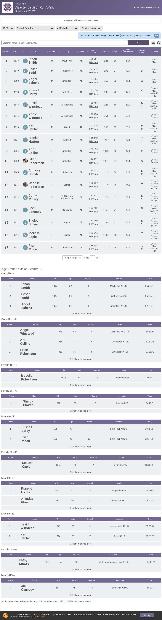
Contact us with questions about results (81, 20)
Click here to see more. (81, 314)
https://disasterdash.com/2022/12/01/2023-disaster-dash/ (62, 602)
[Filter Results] (153, 43)
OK (156, 35)
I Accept (146, 615)
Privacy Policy (40, 616)
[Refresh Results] (159, 43)
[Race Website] (8, 7)
